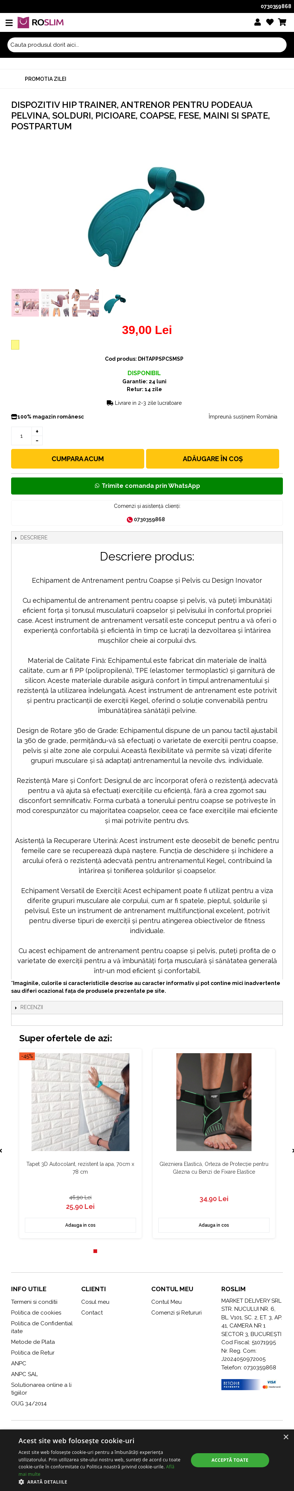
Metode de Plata (33, 1342)
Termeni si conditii (34, 1302)
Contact (92, 1312)
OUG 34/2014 (29, 1403)
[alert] (147, 1460)
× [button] (285, 1437)
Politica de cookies (36, 1312)
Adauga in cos (80, 1225)
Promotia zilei (45, 79)
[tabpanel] (80, 1143)
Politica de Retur (32, 1352)
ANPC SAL (24, 1374)
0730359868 (276, 6)
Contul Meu (166, 1302)
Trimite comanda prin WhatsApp (147, 485)
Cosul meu (95, 1302)
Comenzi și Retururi (176, 1312)
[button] (101, 1481)
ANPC (18, 1363)
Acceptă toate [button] (229, 1460)
